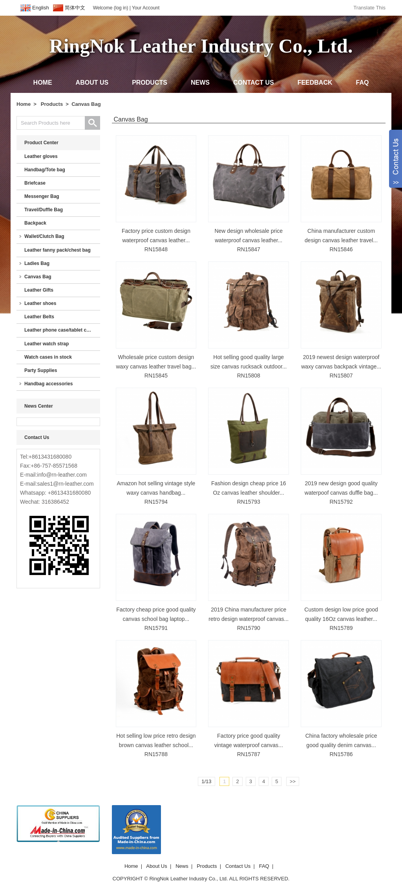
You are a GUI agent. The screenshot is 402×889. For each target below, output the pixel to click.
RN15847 (248, 249)
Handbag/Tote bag (44, 169)
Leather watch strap (46, 344)
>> (293, 781)
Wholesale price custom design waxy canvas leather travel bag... (156, 362)
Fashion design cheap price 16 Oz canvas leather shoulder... (248, 488)
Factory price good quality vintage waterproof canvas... (248, 740)
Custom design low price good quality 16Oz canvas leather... (341, 614)
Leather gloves (41, 156)
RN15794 (156, 502)
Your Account (145, 8)
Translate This (369, 8)
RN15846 (341, 249)
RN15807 (341, 375)
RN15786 (341, 754)
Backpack (35, 223)
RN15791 (156, 628)
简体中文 (75, 8)
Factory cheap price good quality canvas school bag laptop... (156, 614)
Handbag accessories (48, 383)
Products (52, 104)
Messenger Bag (41, 196)
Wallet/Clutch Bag (44, 236)
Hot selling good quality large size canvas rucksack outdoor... (248, 362)
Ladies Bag (36, 263)
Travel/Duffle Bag (43, 209)
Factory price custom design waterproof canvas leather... (156, 235)
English (40, 8)
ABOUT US (92, 82)
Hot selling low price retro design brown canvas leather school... (156, 740)
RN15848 (156, 249)
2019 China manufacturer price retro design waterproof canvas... (248, 614)
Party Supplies (40, 370)
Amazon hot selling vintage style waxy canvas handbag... (156, 488)
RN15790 (248, 628)
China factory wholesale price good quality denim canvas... (341, 740)
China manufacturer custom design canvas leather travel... (341, 235)
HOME (42, 82)
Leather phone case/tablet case (59, 330)
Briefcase (35, 183)
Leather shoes (40, 303)
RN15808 (248, 375)
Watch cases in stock (48, 357)
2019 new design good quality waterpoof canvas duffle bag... (341, 488)
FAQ (362, 82)
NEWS (200, 82)
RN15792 (341, 502)
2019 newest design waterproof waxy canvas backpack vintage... (341, 362)
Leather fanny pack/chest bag (57, 250)
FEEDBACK (315, 82)
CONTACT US (253, 82)
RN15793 (248, 502)
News (181, 866)
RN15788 (156, 754)
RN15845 (156, 375)
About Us (156, 866)
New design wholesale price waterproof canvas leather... (248, 235)
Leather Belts (39, 316)
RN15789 (341, 628)
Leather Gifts (38, 290)
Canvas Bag (85, 104)
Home (23, 104)
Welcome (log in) (110, 8)
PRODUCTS (149, 82)
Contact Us (237, 866)
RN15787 (248, 754)
